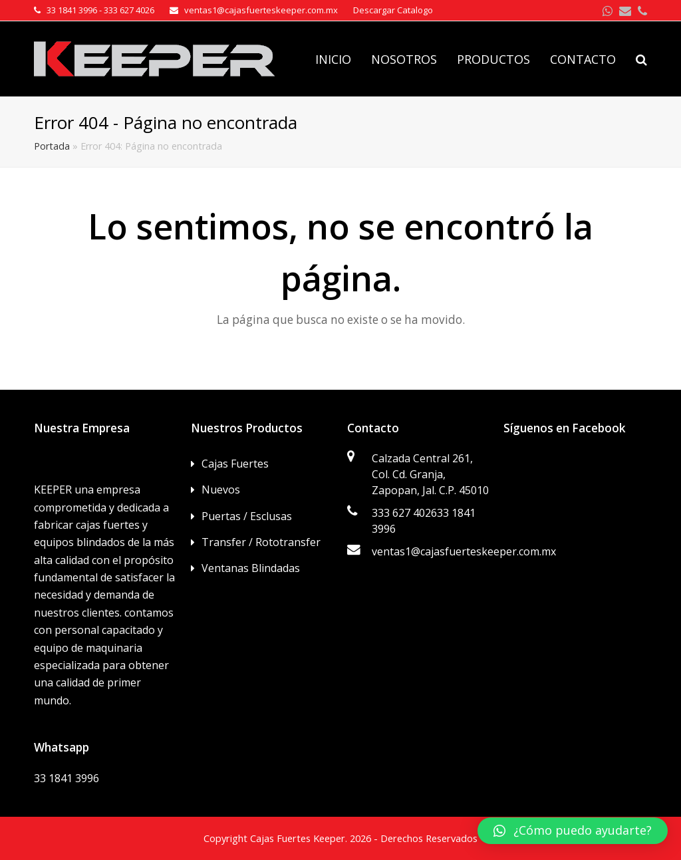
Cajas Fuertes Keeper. (298, 838)
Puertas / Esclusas (247, 516)
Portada (52, 146)
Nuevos (221, 489)
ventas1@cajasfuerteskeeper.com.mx (464, 551)
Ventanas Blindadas (251, 568)
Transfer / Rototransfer (261, 542)
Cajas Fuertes (235, 463)
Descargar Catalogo (393, 10)
